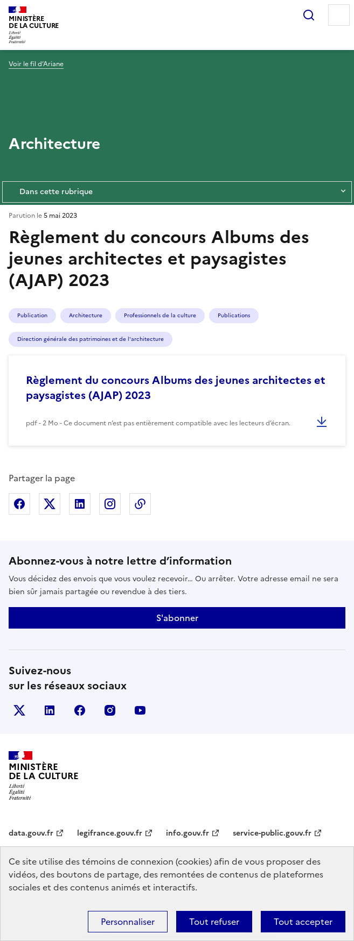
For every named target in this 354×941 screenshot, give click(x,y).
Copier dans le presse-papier (140, 504)
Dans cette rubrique (177, 192)
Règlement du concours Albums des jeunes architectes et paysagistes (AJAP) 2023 (175, 387)
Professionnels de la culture (160, 315)
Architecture (85, 315)
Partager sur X (49, 504)
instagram (110, 710)
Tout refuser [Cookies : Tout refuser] (214, 921)
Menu (339, 15)
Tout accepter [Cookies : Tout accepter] (303, 921)
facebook (80, 710)
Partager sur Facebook (19, 504)
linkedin (49, 710)
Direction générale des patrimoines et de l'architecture (90, 339)
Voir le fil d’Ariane (36, 64)
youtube (140, 710)
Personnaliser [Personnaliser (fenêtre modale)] (128, 921)
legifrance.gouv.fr (109, 833)
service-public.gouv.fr (272, 833)
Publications (234, 315)
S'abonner (177, 617)
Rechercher (309, 15)
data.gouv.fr (31, 833)
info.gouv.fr (187, 833)
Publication (32, 315)
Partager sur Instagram (110, 504)
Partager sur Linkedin (80, 504)
